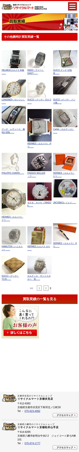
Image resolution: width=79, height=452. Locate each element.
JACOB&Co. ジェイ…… (64, 202)
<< (31, 288)
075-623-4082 (32, 411)
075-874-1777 (32, 443)
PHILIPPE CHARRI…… (13, 173)
